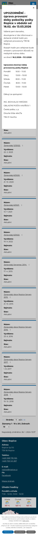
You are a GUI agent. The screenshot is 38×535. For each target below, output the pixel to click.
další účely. (26, 521)
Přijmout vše (8, 532)
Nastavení (31, 532)
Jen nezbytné (20, 532)
